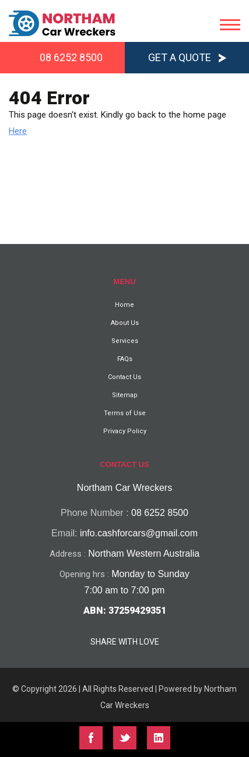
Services (124, 341)
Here (18, 131)
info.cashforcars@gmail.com (139, 533)
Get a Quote (179, 57)
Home (124, 305)
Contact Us (124, 377)
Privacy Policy (124, 431)
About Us (125, 323)
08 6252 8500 (71, 57)
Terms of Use (125, 413)
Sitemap (125, 395)
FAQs (124, 359)
